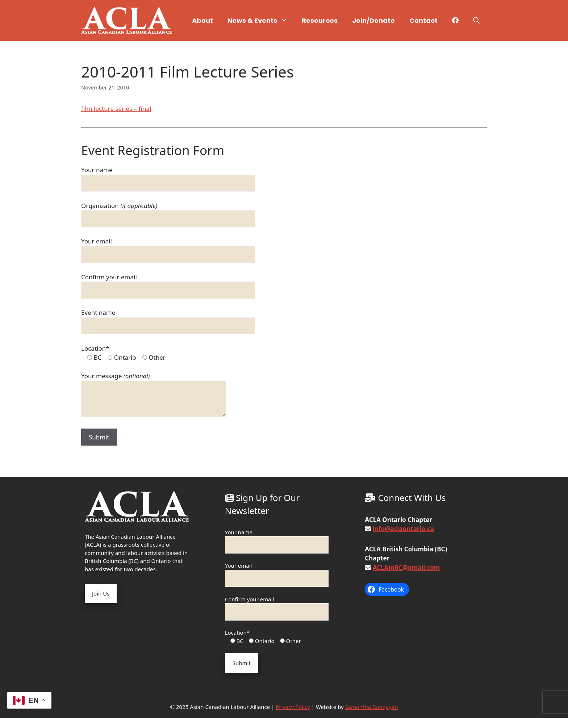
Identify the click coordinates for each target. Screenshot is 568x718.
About (202, 20)
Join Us (100, 593)
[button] (476, 21)
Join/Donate (373, 20)
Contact (423, 20)
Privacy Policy (293, 706)
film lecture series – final (116, 108)
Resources (320, 20)
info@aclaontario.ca (403, 529)
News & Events (261, 21)
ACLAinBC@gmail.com (406, 567)
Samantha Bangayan (371, 706)
